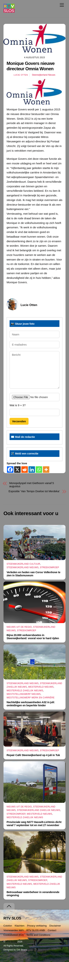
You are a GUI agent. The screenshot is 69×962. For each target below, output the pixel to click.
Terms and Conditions (38, 935)
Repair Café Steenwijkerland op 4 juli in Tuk (33, 755)
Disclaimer (55, 925)
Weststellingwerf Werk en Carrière (31, 697)
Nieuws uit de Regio (19, 627)
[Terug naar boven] (9, 906)
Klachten (19, 925)
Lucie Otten (21, 75)
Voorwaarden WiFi (13, 930)
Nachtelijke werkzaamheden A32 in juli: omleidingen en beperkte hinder (31, 704)
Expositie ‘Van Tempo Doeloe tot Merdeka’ (34, 491)
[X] (17, 469)
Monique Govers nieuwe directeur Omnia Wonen (31, 66)
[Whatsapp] (39, 469)
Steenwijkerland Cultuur (23, 564)
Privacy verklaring (37, 925)
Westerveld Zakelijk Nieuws (25, 690)
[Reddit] (24, 469)
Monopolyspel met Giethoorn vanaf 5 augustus (31, 484)
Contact (52, 930)
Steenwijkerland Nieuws (43, 75)
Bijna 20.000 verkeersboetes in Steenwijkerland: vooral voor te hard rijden (33, 636)
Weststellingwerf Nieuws (24, 694)
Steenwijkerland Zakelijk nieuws (38, 810)
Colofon (7, 925)
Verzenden (19, 421)
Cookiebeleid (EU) (13, 935)
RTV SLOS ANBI (35, 930)
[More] (46, 469)
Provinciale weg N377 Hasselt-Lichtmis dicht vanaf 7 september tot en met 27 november (34, 823)
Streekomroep (49, 567)
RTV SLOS (11, 941)
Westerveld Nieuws (41, 687)
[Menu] (62, 5)
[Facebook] (10, 469)
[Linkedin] (32, 469)
